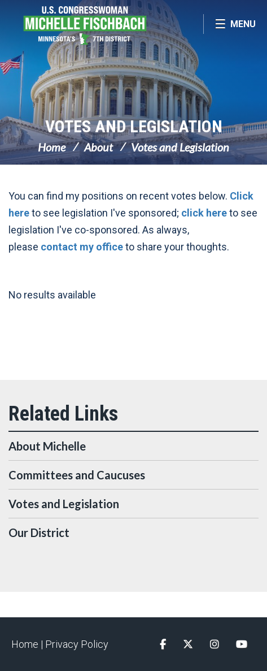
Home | (28, 644)
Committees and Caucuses (76, 475)
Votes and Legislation (133, 126)
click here (204, 213)
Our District (38, 532)
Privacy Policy (76, 644)
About (98, 147)
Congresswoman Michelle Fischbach (102, 25)
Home (51, 147)
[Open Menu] (235, 24)
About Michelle (47, 446)
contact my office (82, 247)
